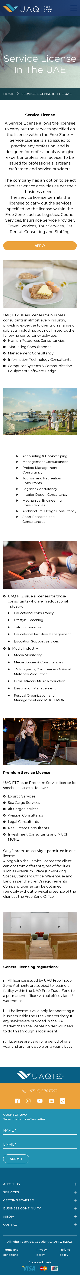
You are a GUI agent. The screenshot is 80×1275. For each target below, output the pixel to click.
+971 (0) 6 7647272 (43, 1091)
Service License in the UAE (47, 94)
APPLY (40, 245)
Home (8, 94)
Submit (16, 1158)
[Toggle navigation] (73, 8)
